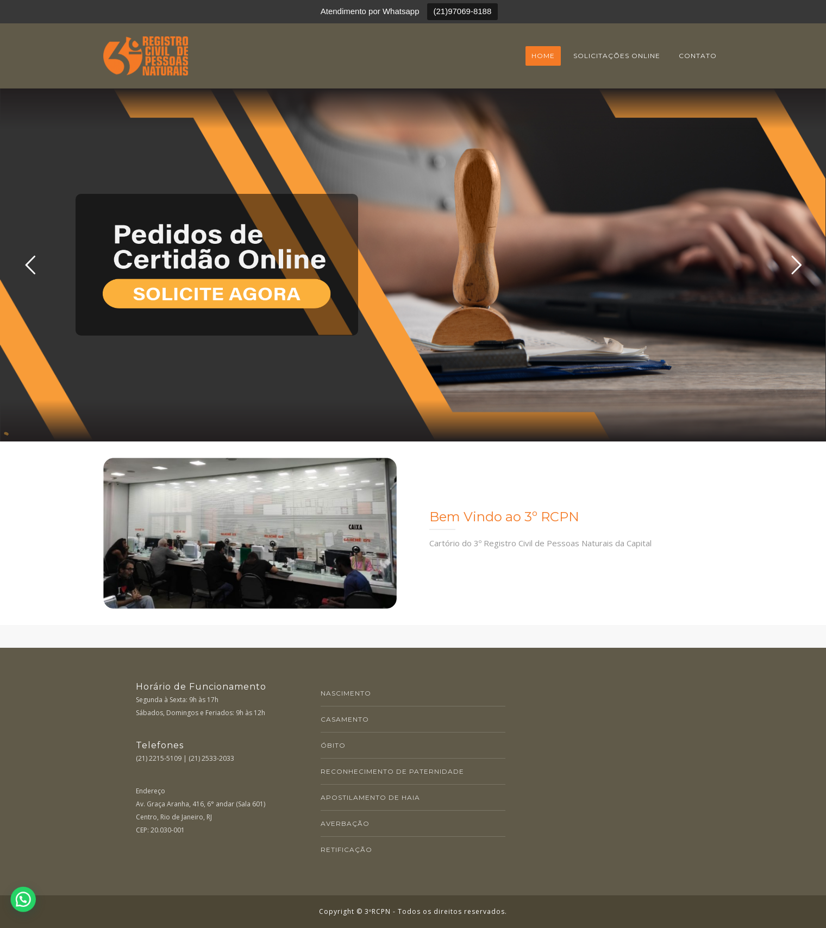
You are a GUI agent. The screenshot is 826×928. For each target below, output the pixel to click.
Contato (698, 56)
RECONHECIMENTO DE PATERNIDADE (392, 771)
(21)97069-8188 (463, 11)
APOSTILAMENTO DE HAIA (370, 797)
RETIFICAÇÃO (346, 849)
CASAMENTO (345, 719)
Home (543, 56)
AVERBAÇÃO (345, 823)
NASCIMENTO (346, 693)
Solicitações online (616, 56)
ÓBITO (333, 745)
